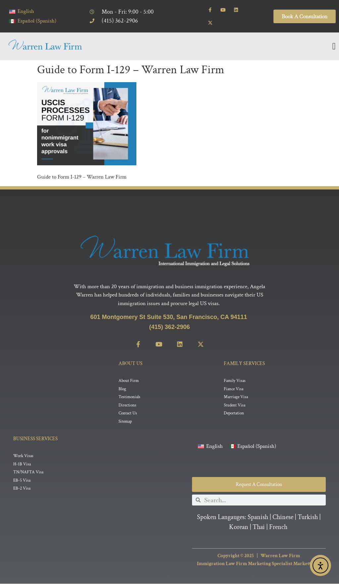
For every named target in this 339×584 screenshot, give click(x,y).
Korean (238, 527)
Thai (259, 527)
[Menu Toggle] (334, 46)
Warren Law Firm (280, 556)
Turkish (308, 517)
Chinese (282, 517)
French (278, 527)
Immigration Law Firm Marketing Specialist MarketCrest (258, 564)
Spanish (258, 517)
